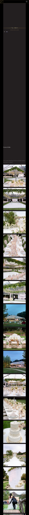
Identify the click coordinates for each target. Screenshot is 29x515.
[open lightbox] (14, 176)
